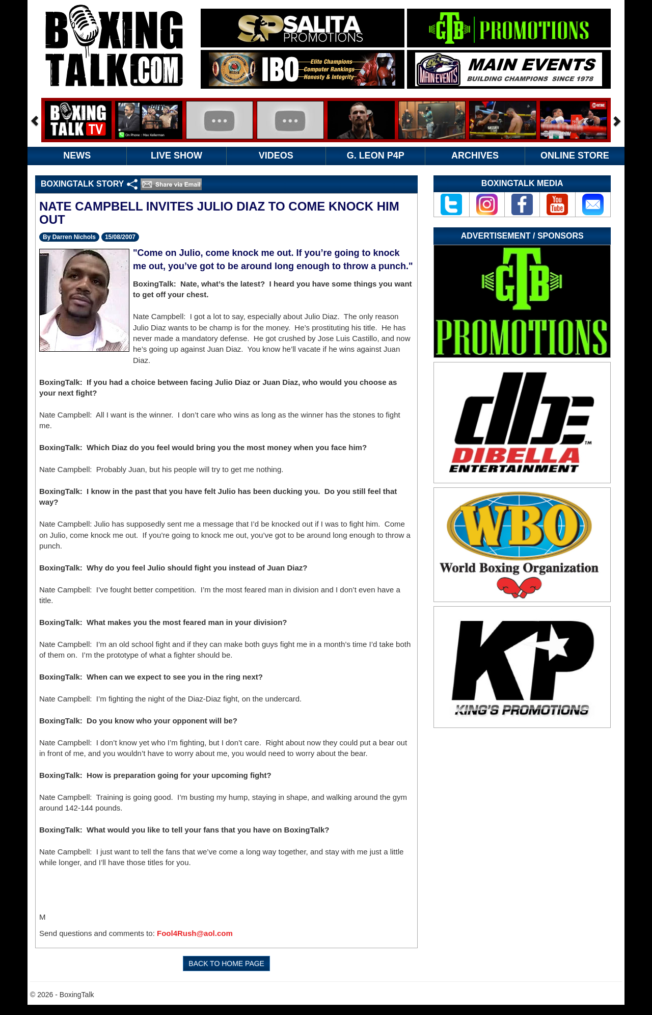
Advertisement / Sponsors (522, 235)
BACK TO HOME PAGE (226, 963)
